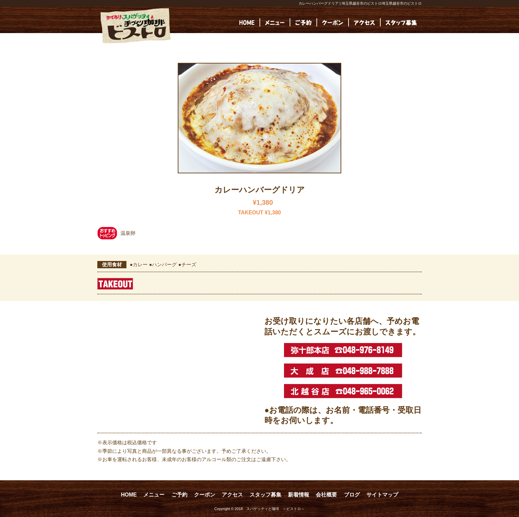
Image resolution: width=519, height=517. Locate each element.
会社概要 (326, 494)
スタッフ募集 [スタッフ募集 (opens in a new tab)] (265, 494)
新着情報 (298, 494)
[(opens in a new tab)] (401, 22)
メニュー (154, 494)
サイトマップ (382, 494)
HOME (129, 494)
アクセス (232, 494)
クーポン (204, 494)
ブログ (352, 494)
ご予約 (179, 494)
